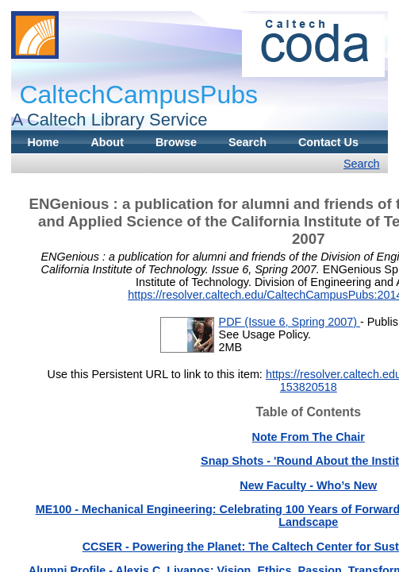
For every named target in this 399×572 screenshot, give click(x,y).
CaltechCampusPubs (138, 94)
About (107, 142)
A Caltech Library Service (109, 119)
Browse (176, 142)
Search (247, 142)
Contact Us (328, 142)
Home (43, 142)
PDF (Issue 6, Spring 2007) (289, 321)
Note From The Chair (308, 437)
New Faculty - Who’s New (308, 485)
